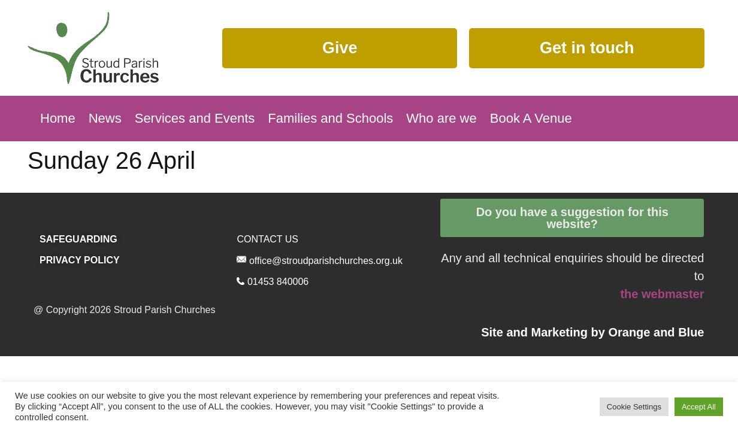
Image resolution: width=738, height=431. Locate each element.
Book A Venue (531, 118)
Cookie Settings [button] (634, 406)
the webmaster (662, 294)
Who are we (441, 118)
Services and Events (195, 118)
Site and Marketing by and (592, 332)
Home (57, 118)
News (105, 118)
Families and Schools (330, 118)
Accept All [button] (699, 406)
